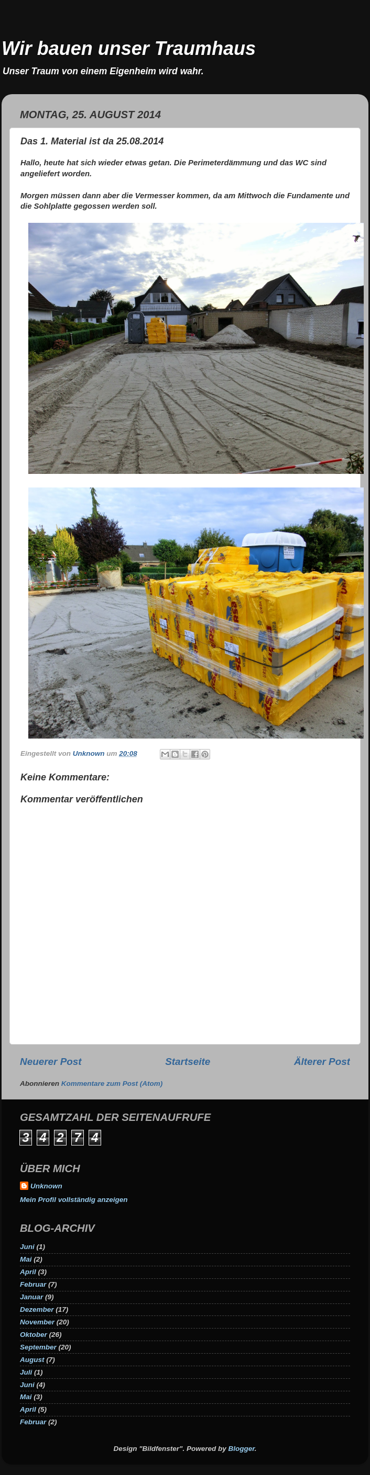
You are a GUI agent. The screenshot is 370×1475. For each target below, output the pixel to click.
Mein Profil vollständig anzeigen (74, 1200)
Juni (27, 1247)
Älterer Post (322, 1061)
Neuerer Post (51, 1061)
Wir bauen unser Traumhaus (129, 48)
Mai (26, 1259)
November (37, 1322)
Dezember (37, 1309)
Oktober (33, 1334)
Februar (33, 1284)
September (38, 1347)
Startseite (187, 1061)
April (28, 1272)
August (32, 1360)
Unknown (46, 1186)
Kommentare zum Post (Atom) (112, 1083)
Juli (26, 1372)
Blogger (241, 1449)
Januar (31, 1297)
